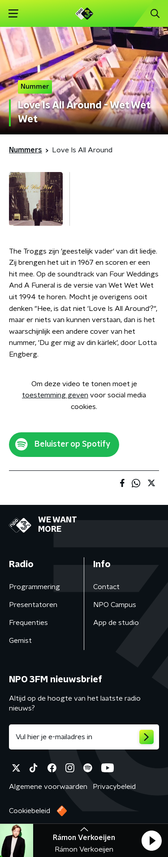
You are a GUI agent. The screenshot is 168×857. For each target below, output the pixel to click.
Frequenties (28, 622)
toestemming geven (55, 395)
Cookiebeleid (29, 810)
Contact (106, 586)
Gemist (20, 640)
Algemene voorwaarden (48, 786)
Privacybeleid (114, 786)
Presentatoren (33, 604)
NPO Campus (114, 604)
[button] (151, 840)
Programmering (34, 586)
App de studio (116, 622)
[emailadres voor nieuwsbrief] (84, 736)
